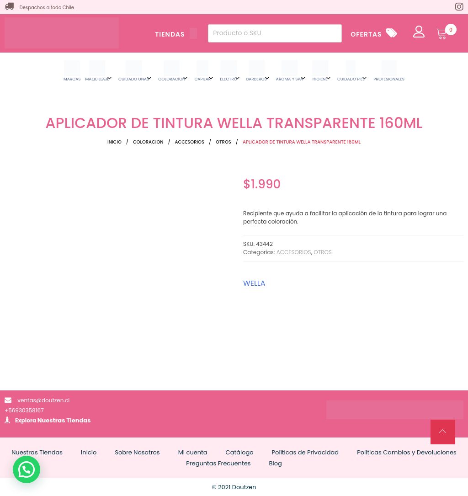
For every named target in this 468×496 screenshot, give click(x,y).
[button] (26, 469)
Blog (275, 463)
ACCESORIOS (189, 142)
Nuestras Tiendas (64, 420)
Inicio (114, 142)
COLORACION (148, 142)
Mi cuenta (192, 452)
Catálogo (240, 452)
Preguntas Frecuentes (218, 463)
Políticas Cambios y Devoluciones (407, 452)
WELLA (254, 283)
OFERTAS (366, 34)
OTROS (223, 142)
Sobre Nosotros (137, 452)
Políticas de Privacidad (305, 452)
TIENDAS (176, 34)
